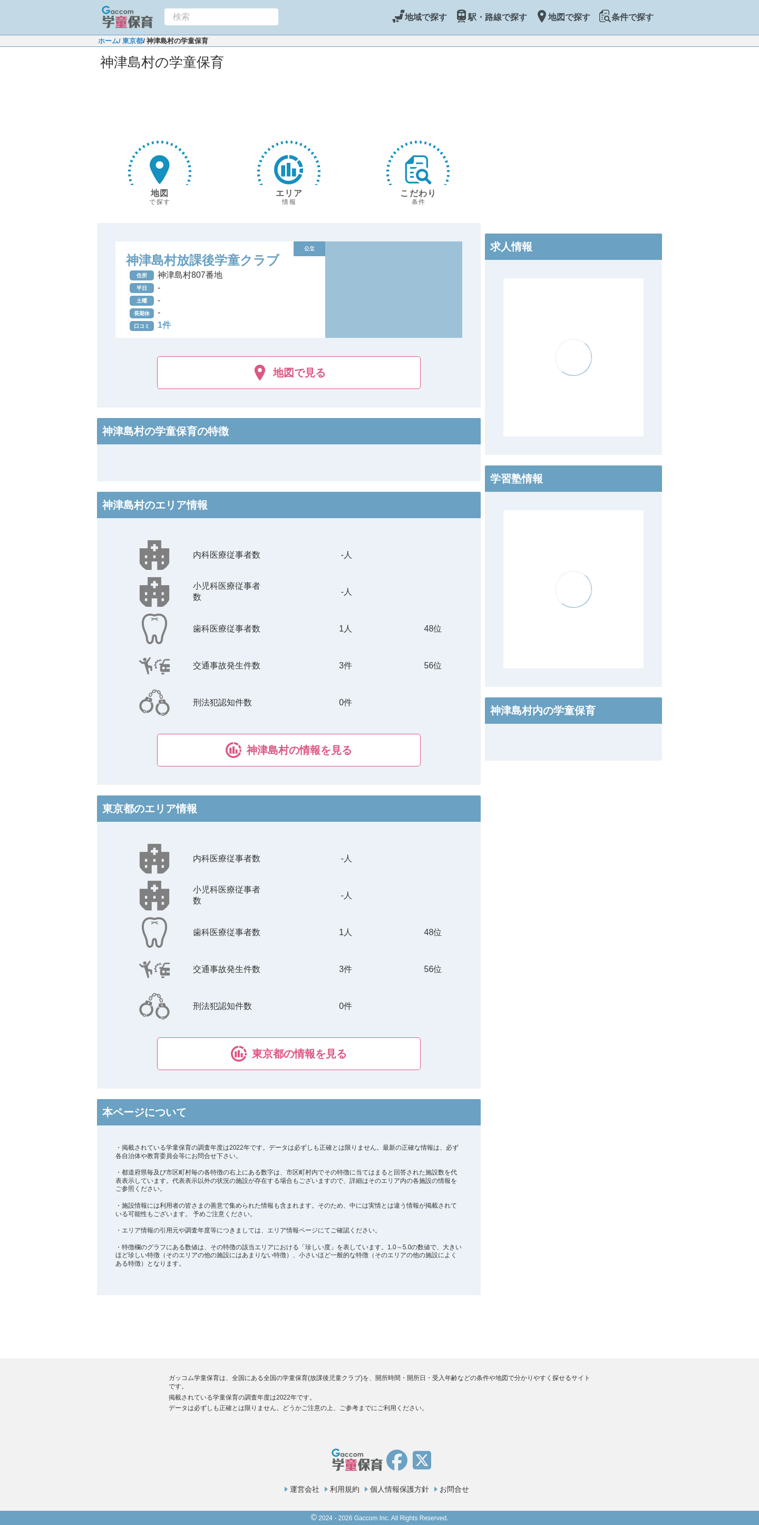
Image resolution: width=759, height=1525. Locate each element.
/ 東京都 (131, 41)
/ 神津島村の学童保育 (175, 41)
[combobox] (221, 16)
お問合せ (454, 1489)
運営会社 (304, 1489)
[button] (289, 750)
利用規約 (344, 1489)
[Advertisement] (289, 104)
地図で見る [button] (289, 373)
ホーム (108, 41)
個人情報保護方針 (399, 1489)
